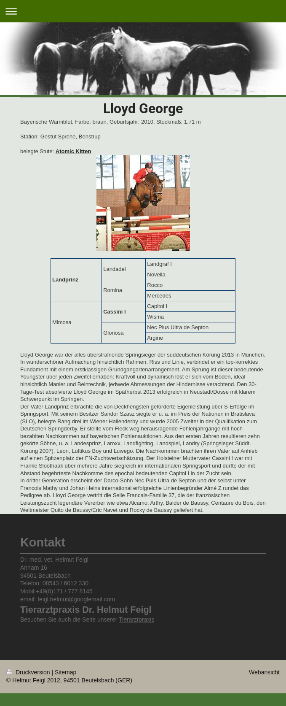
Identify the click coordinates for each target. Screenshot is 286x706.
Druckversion (28, 672)
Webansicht (264, 672)
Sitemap (65, 672)
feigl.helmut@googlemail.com (76, 599)
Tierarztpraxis (136, 619)
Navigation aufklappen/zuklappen (143, 11)
